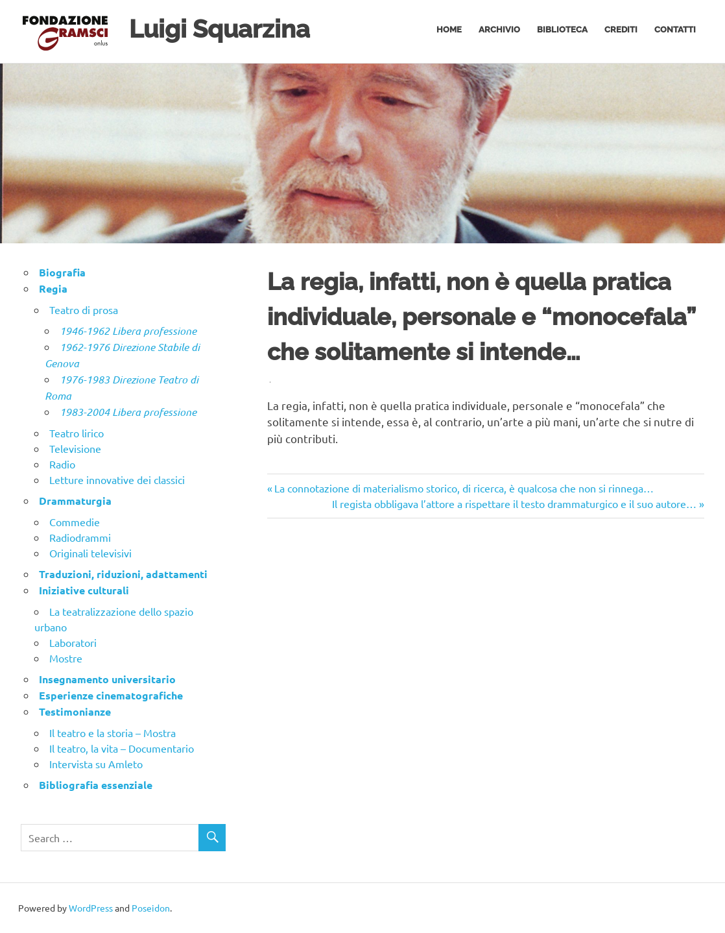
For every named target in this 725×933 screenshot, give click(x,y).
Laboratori (73, 642)
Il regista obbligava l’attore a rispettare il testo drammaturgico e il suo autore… (514, 503)
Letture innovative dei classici (117, 479)
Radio (62, 463)
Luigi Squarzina (219, 28)
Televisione (75, 448)
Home (449, 29)
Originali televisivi (90, 552)
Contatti (675, 29)
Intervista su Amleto (96, 763)
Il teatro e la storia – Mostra (112, 732)
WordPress (91, 908)
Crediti (620, 29)
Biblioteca (562, 29)
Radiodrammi (80, 537)
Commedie (74, 521)
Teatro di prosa (83, 309)
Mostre (65, 657)
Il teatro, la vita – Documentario (121, 748)
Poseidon (151, 908)
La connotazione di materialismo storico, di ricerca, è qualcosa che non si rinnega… (464, 487)
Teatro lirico (76, 432)
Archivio (499, 29)
